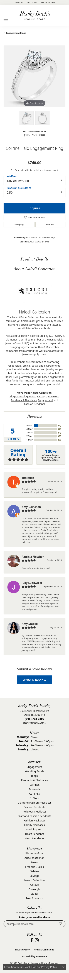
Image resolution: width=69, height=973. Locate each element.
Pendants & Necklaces (24, 400)
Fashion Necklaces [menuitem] (34, 820)
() (59, 425)
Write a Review (34, 679)
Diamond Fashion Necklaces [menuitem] (34, 802)
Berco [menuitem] (34, 862)
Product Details (34, 259)
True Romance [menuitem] (34, 898)
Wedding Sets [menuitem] (34, 829)
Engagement (45, 400)
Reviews (34, 416)
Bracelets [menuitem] (34, 789)
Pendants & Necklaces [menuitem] (34, 780)
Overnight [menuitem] (34, 889)
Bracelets (53, 396)
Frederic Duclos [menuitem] (34, 867)
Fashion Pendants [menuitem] (34, 807)
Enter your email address (34, 917)
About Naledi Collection (35, 268)
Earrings (42, 396)
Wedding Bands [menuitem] (34, 771)
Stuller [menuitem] (34, 893)
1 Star (29, 439)
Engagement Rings (16, 33)
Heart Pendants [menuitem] (34, 834)
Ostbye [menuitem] (34, 884)
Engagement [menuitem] (34, 766)
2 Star (29, 436)
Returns (50, 224)
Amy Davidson (31, 507)
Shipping (19, 224)
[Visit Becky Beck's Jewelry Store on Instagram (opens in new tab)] (37, 940)
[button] (18, 2)
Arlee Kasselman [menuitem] (34, 858)
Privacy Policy (22, 949)
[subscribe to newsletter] (60, 924)
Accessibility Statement (34, 956)
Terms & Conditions (43, 949)
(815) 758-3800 (34, 135)
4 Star (29, 428)
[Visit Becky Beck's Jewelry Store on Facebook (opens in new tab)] (31, 940)
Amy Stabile (30, 624)
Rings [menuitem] (34, 775)
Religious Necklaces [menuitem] (34, 811)
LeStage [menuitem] (34, 875)
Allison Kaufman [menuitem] (34, 853)
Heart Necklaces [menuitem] (34, 838)
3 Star (29, 432)
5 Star (29, 425)
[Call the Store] (34, 719)
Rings (13, 396)
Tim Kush (28, 478)
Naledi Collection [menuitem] (34, 880)
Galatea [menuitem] (34, 871)
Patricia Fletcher (33, 556)
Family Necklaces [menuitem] (34, 825)
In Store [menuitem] (34, 798)
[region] (34, 76)
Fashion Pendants (34, 404)
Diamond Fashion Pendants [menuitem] (34, 816)
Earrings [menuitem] (34, 784)
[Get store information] (34, 723)
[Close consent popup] (63, 967)
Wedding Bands (26, 396)
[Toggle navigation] (6, 19)
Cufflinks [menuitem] (34, 793)
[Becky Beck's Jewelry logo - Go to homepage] (34, 15)
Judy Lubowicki (32, 583)
